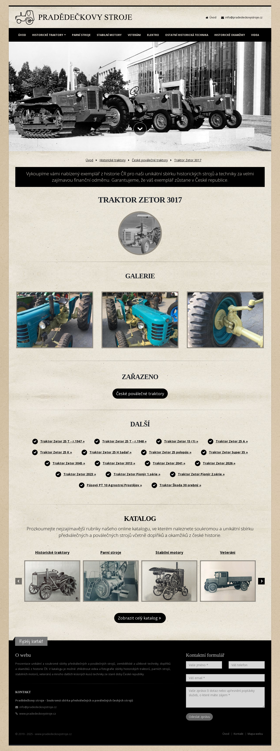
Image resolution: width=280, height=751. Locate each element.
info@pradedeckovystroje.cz (243, 17)
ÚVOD (22, 35)
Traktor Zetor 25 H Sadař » (110, 452)
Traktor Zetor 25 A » (232, 441)
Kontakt (238, 734)
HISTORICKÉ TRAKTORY (47, 35)
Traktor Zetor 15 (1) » (181, 441)
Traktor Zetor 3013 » (119, 463)
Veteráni (227, 552)
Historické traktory (113, 160)
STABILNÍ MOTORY (109, 35)
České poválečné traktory (150, 160)
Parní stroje (110, 552)
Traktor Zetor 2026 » (219, 463)
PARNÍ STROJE (81, 35)
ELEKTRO (153, 35)
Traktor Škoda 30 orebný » (180, 485)
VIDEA (255, 35)
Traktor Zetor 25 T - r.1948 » (124, 441)
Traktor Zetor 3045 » (68, 463)
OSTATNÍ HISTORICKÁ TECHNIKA (186, 35)
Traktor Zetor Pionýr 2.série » (201, 474)
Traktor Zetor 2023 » (79, 474)
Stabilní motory (169, 552)
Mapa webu (255, 734)
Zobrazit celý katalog (140, 618)
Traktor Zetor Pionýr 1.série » (137, 474)
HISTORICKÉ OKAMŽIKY (229, 35)
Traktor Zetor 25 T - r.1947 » (62, 441)
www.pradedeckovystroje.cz (37, 713)
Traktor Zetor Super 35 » (228, 452)
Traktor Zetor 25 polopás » (170, 452)
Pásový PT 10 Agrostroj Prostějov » (114, 485)
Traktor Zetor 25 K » (56, 452)
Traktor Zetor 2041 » (169, 463)
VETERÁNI (134, 35)
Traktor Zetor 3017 (187, 160)
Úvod (213, 17)
